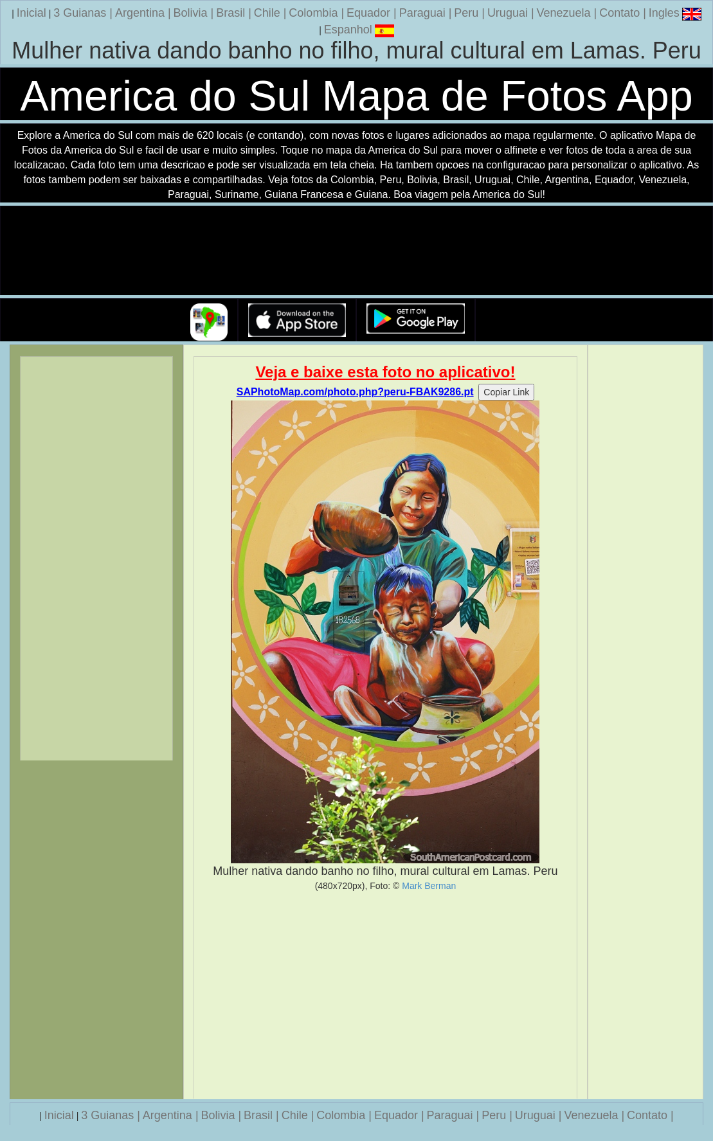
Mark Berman (429, 886)
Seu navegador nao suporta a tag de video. (356, 251)
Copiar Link (506, 392)
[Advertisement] (385, 995)
